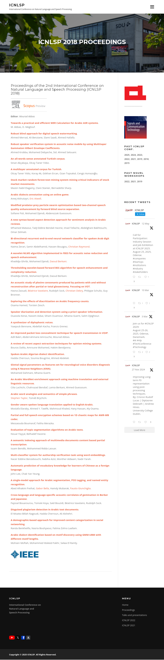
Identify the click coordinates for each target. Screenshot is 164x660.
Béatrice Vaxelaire (38, 291)
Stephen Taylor (19, 398)
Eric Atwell (35, 199)
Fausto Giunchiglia (80, 488)
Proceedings (128, 610)
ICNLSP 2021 (128, 625)
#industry (138, 269)
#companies (139, 258)
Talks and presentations (134, 615)
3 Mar (145, 316)
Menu (152, 6)
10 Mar (145, 290)
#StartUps (138, 262)
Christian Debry (74, 291)
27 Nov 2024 (138, 369)
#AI (134, 340)
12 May (145, 223)
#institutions (139, 265)
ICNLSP (17, 5)
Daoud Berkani (58, 261)
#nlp (139, 340)
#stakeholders (140, 272)
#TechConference (142, 344)
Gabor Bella (42, 488)
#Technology (139, 347)
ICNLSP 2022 (128, 620)
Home (125, 605)
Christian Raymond (79, 247)
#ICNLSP (149, 324)
